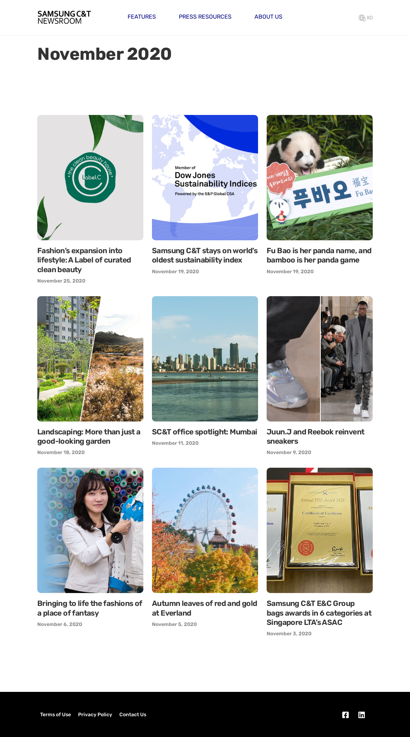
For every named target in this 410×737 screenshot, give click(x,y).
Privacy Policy (95, 715)
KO (366, 18)
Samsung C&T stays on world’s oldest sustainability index (204, 255)
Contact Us (132, 715)
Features (142, 16)
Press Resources (205, 16)
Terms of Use (55, 715)
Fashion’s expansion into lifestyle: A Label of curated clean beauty (84, 260)
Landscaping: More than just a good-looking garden (88, 436)
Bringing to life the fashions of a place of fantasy (89, 608)
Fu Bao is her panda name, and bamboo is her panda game (319, 255)
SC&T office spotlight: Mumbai (204, 431)
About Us (268, 16)
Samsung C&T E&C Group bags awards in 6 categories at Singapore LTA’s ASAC (319, 613)
